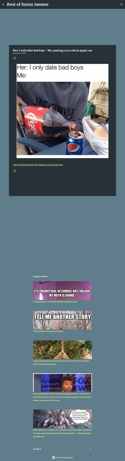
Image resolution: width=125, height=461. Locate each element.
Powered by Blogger (62, 457)
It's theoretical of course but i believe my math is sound (55, 302)
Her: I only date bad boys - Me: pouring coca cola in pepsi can (38, 165)
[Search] (121, 4)
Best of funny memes (27, 4)
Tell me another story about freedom (48, 331)
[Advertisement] (62, 27)
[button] (14, 58)
